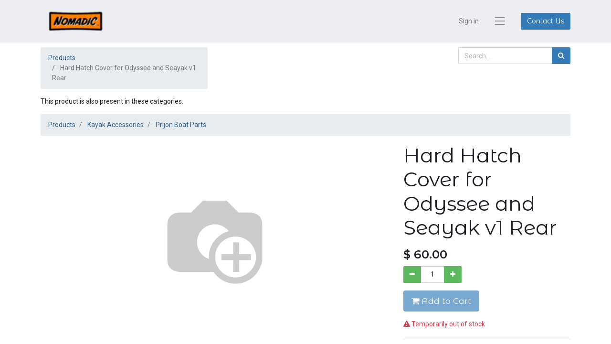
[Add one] (453, 274)
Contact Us (545, 21)
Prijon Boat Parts (181, 125)
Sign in (469, 21)
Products (61, 58)
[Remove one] (412, 274)
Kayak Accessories (115, 125)
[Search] (561, 55)
